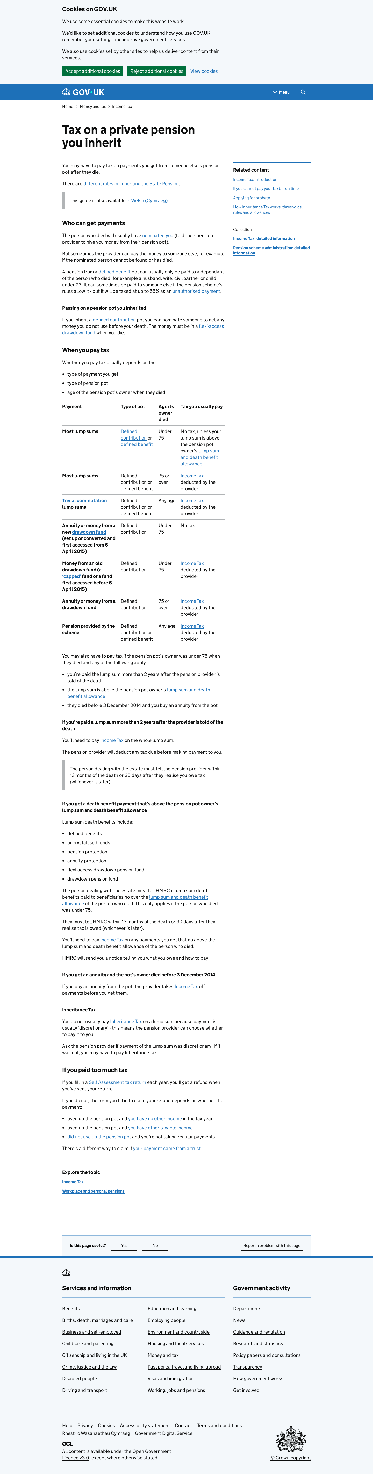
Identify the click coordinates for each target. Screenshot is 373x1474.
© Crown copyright (290, 1458)
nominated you (157, 235)
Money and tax (93, 106)
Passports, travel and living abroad (184, 1367)
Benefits (71, 1309)
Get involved (246, 1390)
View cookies (204, 71)
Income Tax (122, 106)
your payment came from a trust (167, 1148)
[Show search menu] (303, 92)
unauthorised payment (196, 291)
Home (67, 106)
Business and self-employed (91, 1332)
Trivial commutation (84, 501)
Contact (183, 1425)
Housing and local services (176, 1344)
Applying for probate (251, 197)
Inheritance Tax (126, 1021)
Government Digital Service (163, 1433)
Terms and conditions (219, 1425)
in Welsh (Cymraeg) (147, 200)
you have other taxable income (160, 1128)
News (239, 1320)
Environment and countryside (179, 1332)
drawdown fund (89, 532)
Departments (247, 1309)
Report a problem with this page (271, 1245)
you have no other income (155, 1119)
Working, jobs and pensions (176, 1390)
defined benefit (114, 272)
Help (67, 1425)
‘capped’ (71, 576)
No (160, 1245)
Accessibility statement (145, 1425)
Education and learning (172, 1309)
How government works (258, 1378)
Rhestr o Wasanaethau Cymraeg (96, 1433)
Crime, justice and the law (89, 1367)
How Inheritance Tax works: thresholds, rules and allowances (268, 209)
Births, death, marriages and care (97, 1320)
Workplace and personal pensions (93, 1191)
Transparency (247, 1367)
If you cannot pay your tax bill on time (266, 188)
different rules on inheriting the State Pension (131, 184)
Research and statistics (258, 1344)
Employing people (166, 1320)
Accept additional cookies (92, 71)
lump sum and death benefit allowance (200, 457)
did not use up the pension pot (99, 1137)
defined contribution (114, 320)
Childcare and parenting (87, 1344)
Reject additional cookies (156, 71)
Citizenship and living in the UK (94, 1355)
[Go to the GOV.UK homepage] (83, 92)
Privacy (85, 1425)
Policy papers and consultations (267, 1355)
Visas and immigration (171, 1378)
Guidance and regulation (259, 1332)
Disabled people (79, 1378)
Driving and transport (84, 1390)
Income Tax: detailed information (264, 238)
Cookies (106, 1425)
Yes (129, 1245)
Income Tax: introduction (255, 179)
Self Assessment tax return (117, 1082)
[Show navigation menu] (281, 92)
